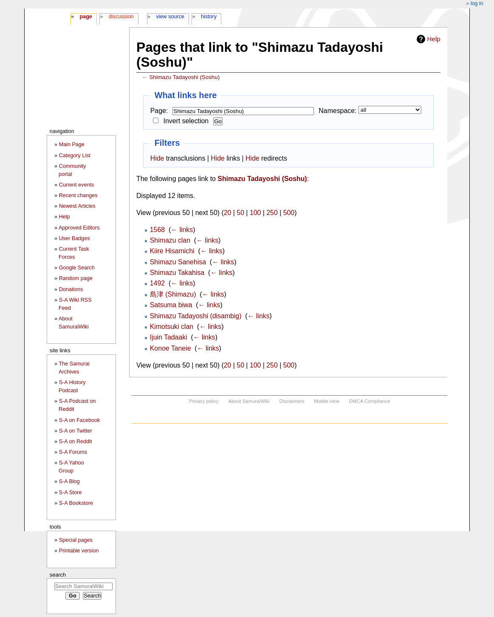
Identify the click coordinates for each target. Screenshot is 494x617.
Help (433, 38)
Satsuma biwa (171, 304)
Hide (157, 158)
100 (255, 212)
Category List (74, 155)
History (209, 17)
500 (288, 212)
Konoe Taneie (170, 348)
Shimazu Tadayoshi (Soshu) (184, 77)
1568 (157, 229)
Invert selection (186, 121)
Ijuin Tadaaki (168, 337)
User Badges (74, 238)
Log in (477, 3)
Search (58, 575)
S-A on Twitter (75, 431)
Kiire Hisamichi (172, 251)
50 (240, 212)
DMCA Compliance (369, 401)
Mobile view (326, 401)
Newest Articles (77, 206)
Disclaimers (291, 401)
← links (182, 229)
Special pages (76, 540)
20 (227, 212)
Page (85, 17)
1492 (157, 283)
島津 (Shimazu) (173, 294)
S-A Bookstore (76, 503)
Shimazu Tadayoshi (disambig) (196, 316)
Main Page (72, 144)
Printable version (79, 551)
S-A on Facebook (79, 420)
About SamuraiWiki (248, 401)
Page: (159, 110)
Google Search (77, 268)
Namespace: (337, 110)
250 (271, 212)
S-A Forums (73, 452)
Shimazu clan (170, 240)
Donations (71, 289)
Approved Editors (79, 228)
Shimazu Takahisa (177, 272)
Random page (76, 278)
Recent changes (78, 195)
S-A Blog (69, 481)
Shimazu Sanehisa (178, 262)
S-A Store (70, 492)
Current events (76, 185)
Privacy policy (204, 401)
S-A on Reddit (75, 441)
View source (170, 17)
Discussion (121, 17)
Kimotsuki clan (171, 326)
